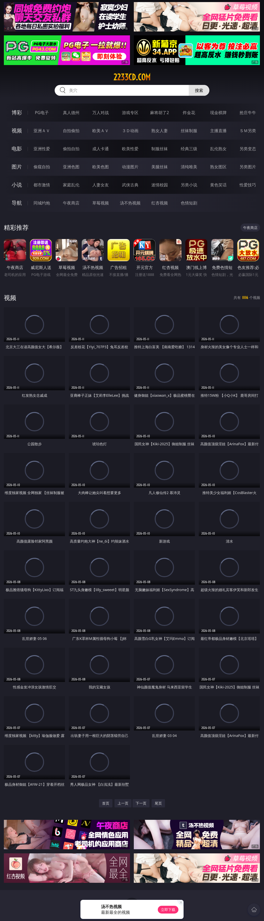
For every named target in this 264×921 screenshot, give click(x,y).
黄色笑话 (218, 185)
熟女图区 (218, 167)
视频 (17, 130)
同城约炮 (42, 203)
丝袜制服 (189, 130)
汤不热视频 (130, 203)
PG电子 (41, 112)
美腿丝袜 (159, 167)
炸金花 (189, 112)
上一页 (123, 803)
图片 (17, 166)
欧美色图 (100, 167)
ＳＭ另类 (248, 130)
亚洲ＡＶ (42, 130)
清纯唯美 (189, 167)
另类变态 (248, 149)
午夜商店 (71, 203)
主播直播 (218, 130)
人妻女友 (100, 185)
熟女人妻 (159, 130)
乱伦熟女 (218, 149)
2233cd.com (132, 77)
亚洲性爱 (42, 149)
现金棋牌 (218, 112)
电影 (17, 148)
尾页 (158, 803)
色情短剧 (189, 203)
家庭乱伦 (71, 185)
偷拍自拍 (71, 149)
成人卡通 (100, 149)
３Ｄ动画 (130, 130)
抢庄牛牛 (248, 112)
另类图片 (248, 167)
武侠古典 (130, 185)
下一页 (141, 803)
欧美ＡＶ (100, 130)
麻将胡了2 (159, 112)
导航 (17, 202)
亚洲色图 (71, 167)
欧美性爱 (130, 149)
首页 (105, 803)
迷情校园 (159, 185)
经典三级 (189, 149)
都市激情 (42, 185)
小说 (17, 184)
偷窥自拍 (42, 167)
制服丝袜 (159, 149)
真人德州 (71, 112)
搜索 (199, 90)
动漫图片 (130, 167)
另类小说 (189, 185)
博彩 (17, 112)
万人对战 (100, 112)
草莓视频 (100, 203)
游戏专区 (130, 112)
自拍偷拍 (71, 130)
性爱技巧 (248, 185)
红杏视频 (159, 203)
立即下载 (168, 909)
